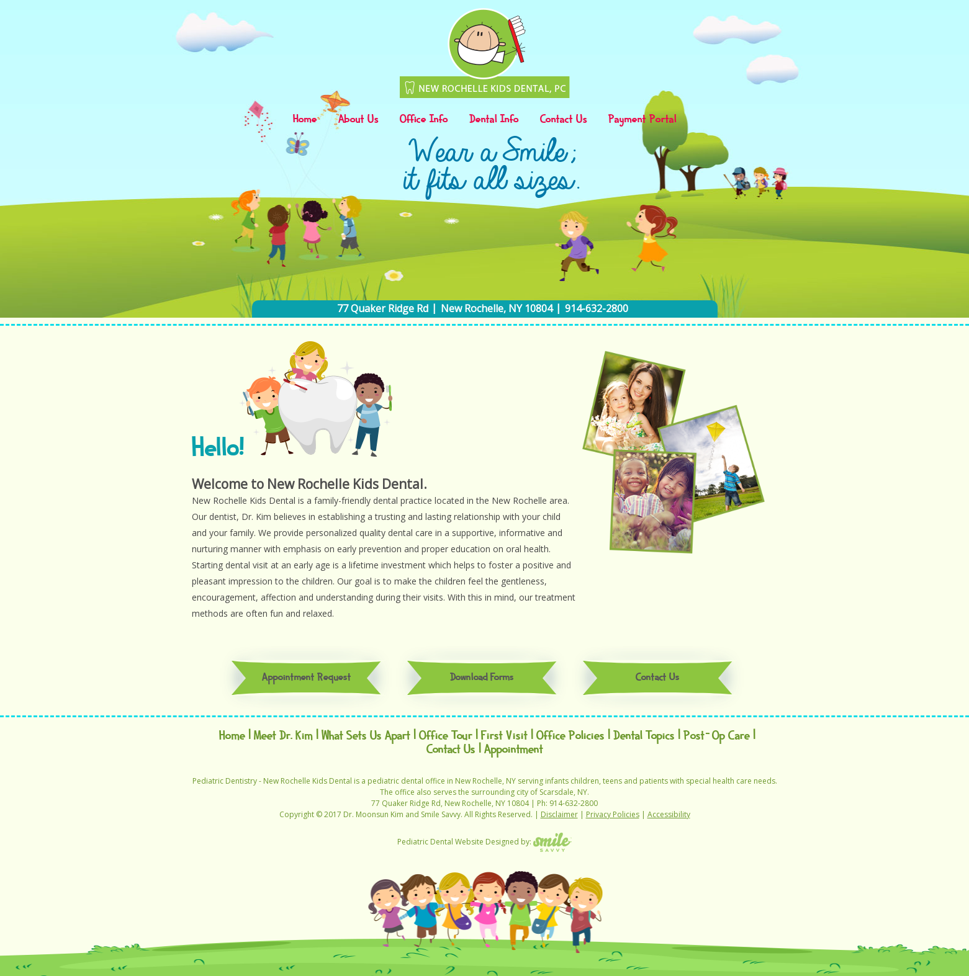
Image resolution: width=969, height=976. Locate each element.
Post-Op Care (716, 736)
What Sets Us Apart (366, 736)
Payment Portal (642, 120)
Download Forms (482, 678)
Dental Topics (644, 736)
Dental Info (494, 120)
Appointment (513, 750)
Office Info (424, 120)
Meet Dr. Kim (283, 736)
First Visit (504, 736)
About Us (358, 120)
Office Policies (570, 736)
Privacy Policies (612, 814)
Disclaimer (559, 814)
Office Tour (445, 736)
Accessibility (668, 814)
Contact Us (563, 120)
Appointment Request (306, 678)
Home (305, 120)
